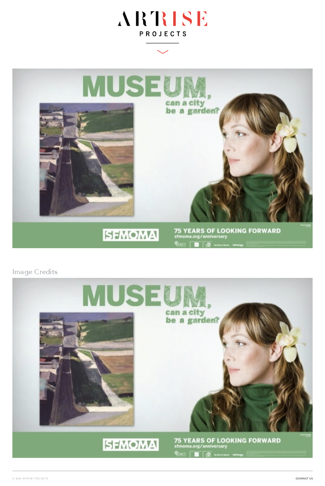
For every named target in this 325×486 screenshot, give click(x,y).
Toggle (162, 52)
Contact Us (304, 479)
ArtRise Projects (162, 23)
